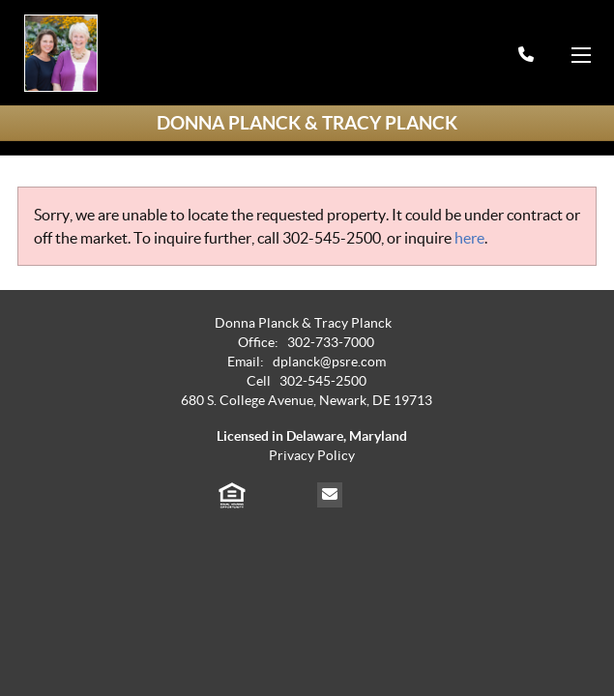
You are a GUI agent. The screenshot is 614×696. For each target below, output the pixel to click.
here (469, 237)
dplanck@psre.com (329, 362)
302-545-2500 (331, 237)
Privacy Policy (312, 456)
